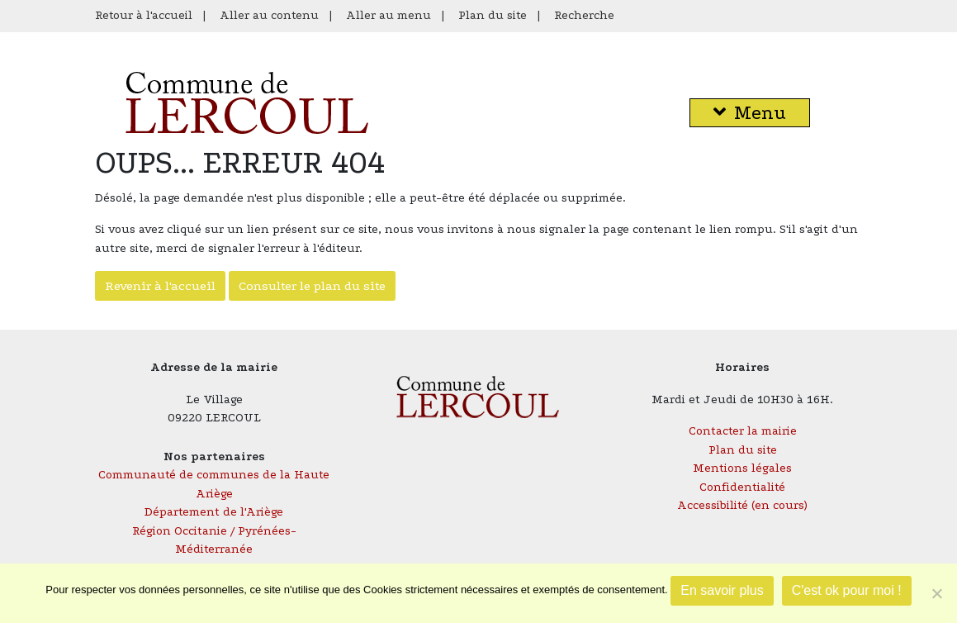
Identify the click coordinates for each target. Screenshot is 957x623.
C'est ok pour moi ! (847, 590)
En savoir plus (722, 590)
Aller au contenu (269, 15)
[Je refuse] (936, 593)
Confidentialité (742, 487)
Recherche (584, 15)
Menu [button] (749, 113)
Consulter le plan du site (312, 285)
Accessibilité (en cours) (742, 505)
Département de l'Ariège (213, 512)
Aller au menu (388, 15)
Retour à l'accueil (143, 15)
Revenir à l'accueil (160, 285)
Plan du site (492, 15)
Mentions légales (742, 468)
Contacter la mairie (743, 431)
